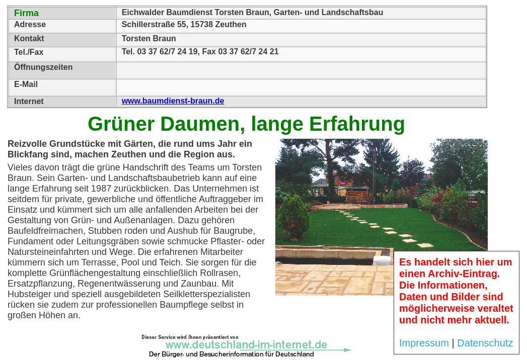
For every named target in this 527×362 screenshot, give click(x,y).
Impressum (424, 342)
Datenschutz (485, 342)
